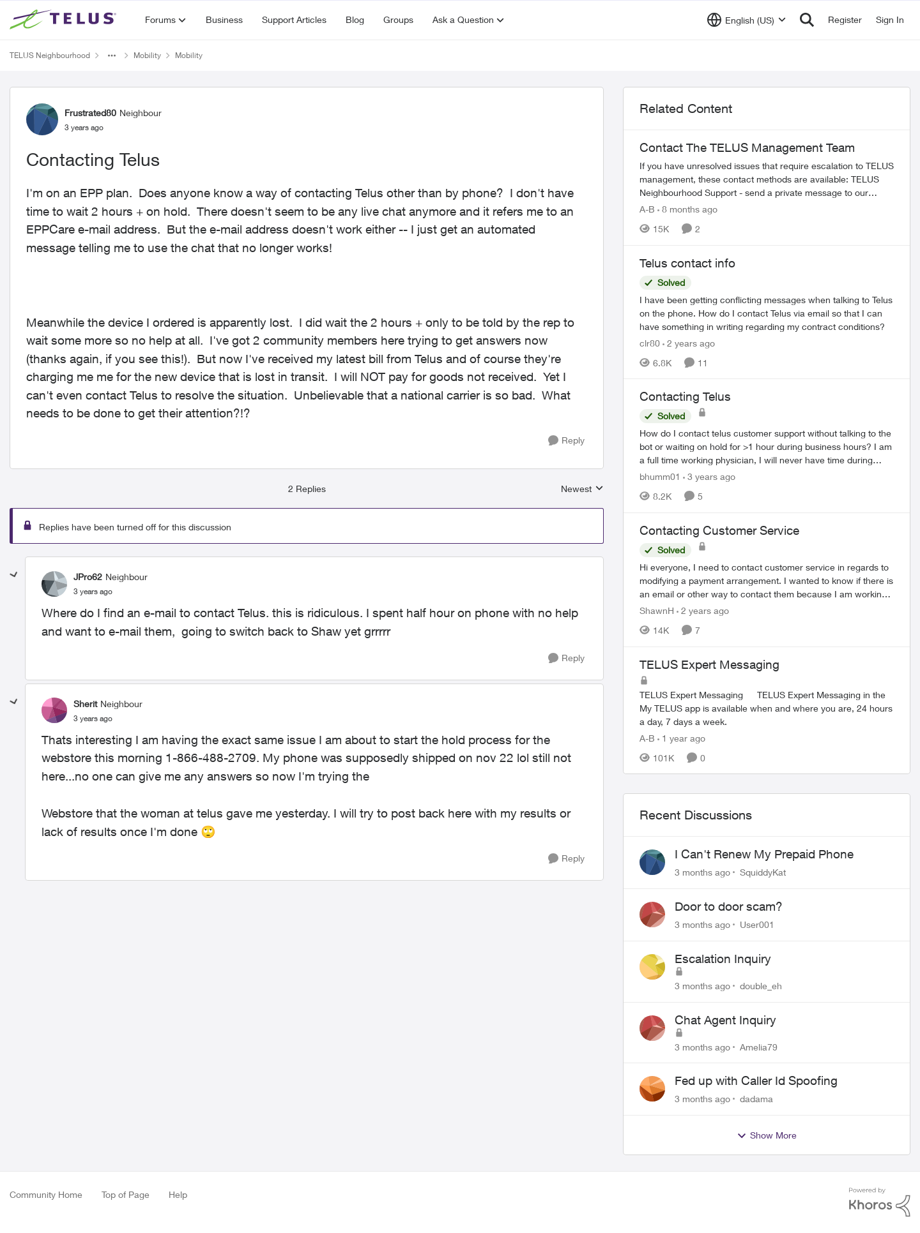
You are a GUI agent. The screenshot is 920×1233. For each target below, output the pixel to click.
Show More (767, 1135)
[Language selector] (747, 20)
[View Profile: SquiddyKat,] (652, 862)
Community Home (46, 1194)
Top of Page (126, 1194)
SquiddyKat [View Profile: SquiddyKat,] (763, 872)
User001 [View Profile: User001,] (757, 924)
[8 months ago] (687, 209)
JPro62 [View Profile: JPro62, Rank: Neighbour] (87, 576)
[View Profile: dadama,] (652, 1089)
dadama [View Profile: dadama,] (756, 1098)
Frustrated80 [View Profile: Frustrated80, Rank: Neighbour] (90, 112)
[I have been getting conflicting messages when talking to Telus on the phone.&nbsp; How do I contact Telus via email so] (767, 312)
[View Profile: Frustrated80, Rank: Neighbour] (42, 119)
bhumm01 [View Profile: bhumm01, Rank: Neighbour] (660, 476)
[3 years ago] (709, 476)
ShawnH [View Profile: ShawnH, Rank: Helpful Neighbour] (657, 610)
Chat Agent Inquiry (725, 1020)
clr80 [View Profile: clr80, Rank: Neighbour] (650, 342)
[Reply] (566, 440)
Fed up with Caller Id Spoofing (756, 1080)
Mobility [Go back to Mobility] (147, 55)
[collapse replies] (14, 575)
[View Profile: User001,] (652, 914)
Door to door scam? (729, 906)
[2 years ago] (689, 342)
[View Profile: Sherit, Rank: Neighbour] (54, 710)
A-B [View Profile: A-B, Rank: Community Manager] (647, 209)
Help (178, 1194)
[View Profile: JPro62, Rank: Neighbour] (54, 584)
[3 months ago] (702, 872)
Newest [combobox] (582, 489)
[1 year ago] (681, 737)
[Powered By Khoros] (879, 1202)
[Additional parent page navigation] (111, 55)
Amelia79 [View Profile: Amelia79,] (759, 1046)
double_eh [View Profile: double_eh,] (761, 985)
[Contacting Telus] (92, 591)
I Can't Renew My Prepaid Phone (764, 854)
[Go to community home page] (64, 20)
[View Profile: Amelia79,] (652, 1028)
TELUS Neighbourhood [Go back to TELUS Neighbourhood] (50, 55)
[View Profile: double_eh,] (652, 967)
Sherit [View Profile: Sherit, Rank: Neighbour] (85, 703)
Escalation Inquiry (723, 959)
